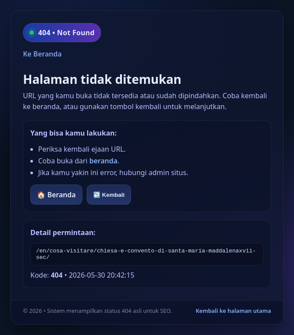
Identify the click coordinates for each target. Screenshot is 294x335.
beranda (103, 161)
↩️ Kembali (109, 195)
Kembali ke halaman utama (233, 311)
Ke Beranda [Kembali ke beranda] (42, 54)
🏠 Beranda (56, 194)
